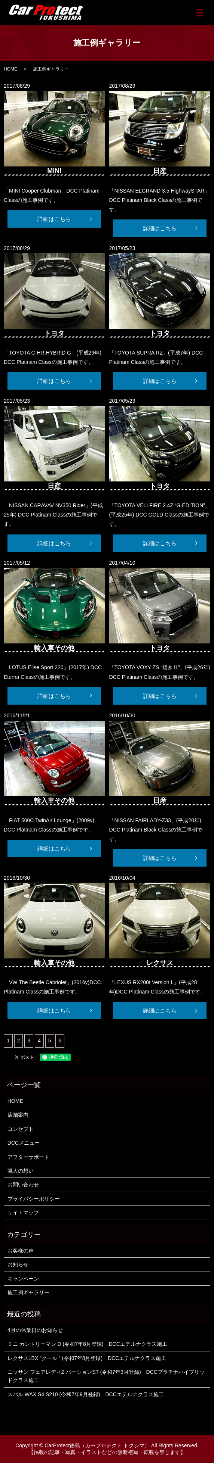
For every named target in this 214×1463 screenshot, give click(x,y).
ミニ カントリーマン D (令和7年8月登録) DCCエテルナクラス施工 (87, 1344)
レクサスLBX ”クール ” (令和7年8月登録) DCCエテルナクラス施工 (86, 1358)
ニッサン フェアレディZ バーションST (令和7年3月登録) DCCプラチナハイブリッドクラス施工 (106, 1376)
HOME (10, 69)
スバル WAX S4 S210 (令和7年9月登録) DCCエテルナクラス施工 (85, 1394)
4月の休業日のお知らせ (35, 1330)
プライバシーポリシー (33, 1199)
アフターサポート (28, 1157)
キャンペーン (23, 1279)
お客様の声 (20, 1251)
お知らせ (17, 1264)
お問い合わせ (23, 1185)
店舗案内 (17, 1115)
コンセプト (20, 1129)
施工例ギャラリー (28, 1292)
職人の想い (20, 1171)
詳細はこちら (54, 219)
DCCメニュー (23, 1143)
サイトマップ (23, 1213)
